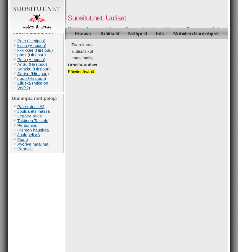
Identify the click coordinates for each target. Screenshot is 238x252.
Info (160, 33)
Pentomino (27, 125)
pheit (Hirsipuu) (31, 55)
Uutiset (116, 18)
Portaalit (25, 148)
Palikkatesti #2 (31, 106)
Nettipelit (137, 33)
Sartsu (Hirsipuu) (33, 73)
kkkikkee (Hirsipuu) (35, 50)
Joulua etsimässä (33, 111)
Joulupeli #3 (28, 134)
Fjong (22, 139)
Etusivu (83, 33)
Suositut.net (37, 18)
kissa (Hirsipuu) (31, 45)
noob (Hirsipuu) (31, 78)
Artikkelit (109, 33)
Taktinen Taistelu (32, 120)
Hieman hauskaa (33, 130)
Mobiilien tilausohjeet (195, 33)
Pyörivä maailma (32, 144)
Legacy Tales (29, 116)
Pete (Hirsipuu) (31, 40)
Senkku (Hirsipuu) (34, 69)
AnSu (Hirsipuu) (32, 64)
